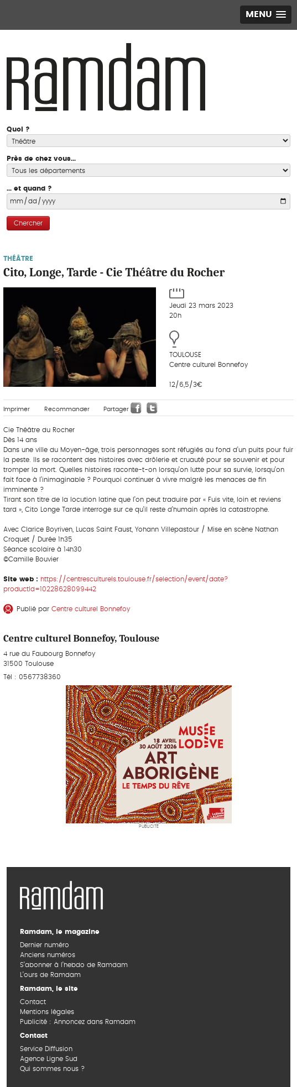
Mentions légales (47, 1012)
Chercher (28, 223)
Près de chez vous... (41, 158)
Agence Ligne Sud (48, 1059)
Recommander (67, 409)
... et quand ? (29, 188)
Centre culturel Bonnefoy (90, 609)
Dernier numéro (44, 945)
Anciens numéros (47, 955)
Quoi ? (18, 129)
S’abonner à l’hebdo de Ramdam (74, 965)
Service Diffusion (46, 1049)
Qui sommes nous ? (52, 1068)
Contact (33, 1002)
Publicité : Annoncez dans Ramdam (78, 1021)
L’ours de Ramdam (50, 975)
